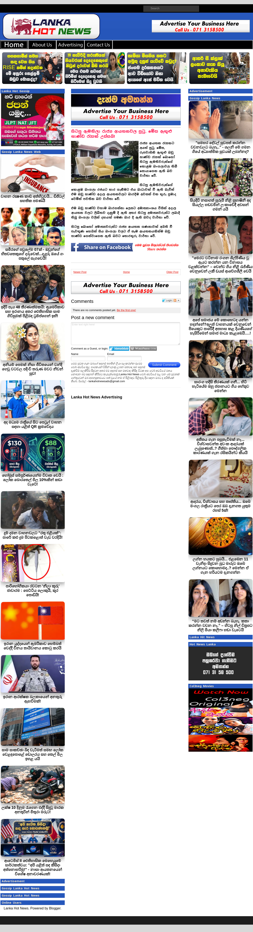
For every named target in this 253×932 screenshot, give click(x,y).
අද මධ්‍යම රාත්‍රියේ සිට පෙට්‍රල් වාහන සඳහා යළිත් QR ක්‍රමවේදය (33, 424)
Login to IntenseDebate (119, 348)
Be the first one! (126, 310)
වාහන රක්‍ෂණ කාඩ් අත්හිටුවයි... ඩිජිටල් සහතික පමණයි (33, 198)
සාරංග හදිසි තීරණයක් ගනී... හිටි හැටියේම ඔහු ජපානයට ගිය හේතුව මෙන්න (220, 386)
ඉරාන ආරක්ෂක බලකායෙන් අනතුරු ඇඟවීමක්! (32, 699)
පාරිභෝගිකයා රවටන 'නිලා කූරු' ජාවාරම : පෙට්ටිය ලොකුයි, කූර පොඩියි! (33, 590)
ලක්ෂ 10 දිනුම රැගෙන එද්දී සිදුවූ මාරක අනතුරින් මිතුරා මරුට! (32, 809)
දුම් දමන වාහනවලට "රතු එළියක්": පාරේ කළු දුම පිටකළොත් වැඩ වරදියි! (33, 535)
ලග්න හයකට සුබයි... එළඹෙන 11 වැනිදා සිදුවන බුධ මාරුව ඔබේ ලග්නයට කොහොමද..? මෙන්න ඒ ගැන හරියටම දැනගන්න (220, 566)
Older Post (172, 272)
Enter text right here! (125, 333)
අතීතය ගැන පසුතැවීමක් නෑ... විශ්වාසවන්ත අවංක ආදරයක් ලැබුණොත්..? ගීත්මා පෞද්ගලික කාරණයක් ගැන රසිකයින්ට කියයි (220, 446)
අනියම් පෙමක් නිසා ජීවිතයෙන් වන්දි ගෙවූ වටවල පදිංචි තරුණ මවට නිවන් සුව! (32, 369)
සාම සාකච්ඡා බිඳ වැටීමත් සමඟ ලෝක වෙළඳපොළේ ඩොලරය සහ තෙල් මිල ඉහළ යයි (32, 754)
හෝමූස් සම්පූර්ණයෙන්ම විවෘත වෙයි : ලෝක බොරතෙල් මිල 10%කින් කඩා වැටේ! (32, 479)
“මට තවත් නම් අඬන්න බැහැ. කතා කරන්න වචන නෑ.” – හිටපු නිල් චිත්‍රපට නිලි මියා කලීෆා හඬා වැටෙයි (220, 625)
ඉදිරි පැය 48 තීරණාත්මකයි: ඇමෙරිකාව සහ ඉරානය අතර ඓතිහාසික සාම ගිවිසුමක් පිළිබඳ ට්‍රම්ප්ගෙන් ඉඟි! (32, 311)
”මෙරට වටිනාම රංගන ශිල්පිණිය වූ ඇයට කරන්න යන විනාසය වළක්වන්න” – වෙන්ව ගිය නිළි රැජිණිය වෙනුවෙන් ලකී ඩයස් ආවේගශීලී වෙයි (220, 264)
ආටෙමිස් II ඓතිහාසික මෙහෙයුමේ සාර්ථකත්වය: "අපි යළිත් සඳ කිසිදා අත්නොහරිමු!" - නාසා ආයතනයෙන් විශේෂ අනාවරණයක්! (32, 867)
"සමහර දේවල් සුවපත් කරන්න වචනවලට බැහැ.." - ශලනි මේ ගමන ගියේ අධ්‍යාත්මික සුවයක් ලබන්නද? (220, 147)
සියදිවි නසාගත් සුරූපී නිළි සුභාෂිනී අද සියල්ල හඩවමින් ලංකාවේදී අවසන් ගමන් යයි (220, 204)
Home (126, 272)
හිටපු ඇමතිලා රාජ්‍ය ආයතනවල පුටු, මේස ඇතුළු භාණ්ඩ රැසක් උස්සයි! (121, 134)
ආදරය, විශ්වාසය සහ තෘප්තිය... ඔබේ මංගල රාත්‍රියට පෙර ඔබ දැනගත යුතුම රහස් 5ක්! (220, 506)
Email (110, 354)
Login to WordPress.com (143, 348)
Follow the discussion (177, 300)
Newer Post (79, 272)
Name (74, 354)
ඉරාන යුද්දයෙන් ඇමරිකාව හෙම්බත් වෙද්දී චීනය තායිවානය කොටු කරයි (32, 646)
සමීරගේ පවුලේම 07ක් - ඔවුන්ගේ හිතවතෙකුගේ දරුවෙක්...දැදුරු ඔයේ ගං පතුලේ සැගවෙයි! (32, 253)
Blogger (55, 908)
